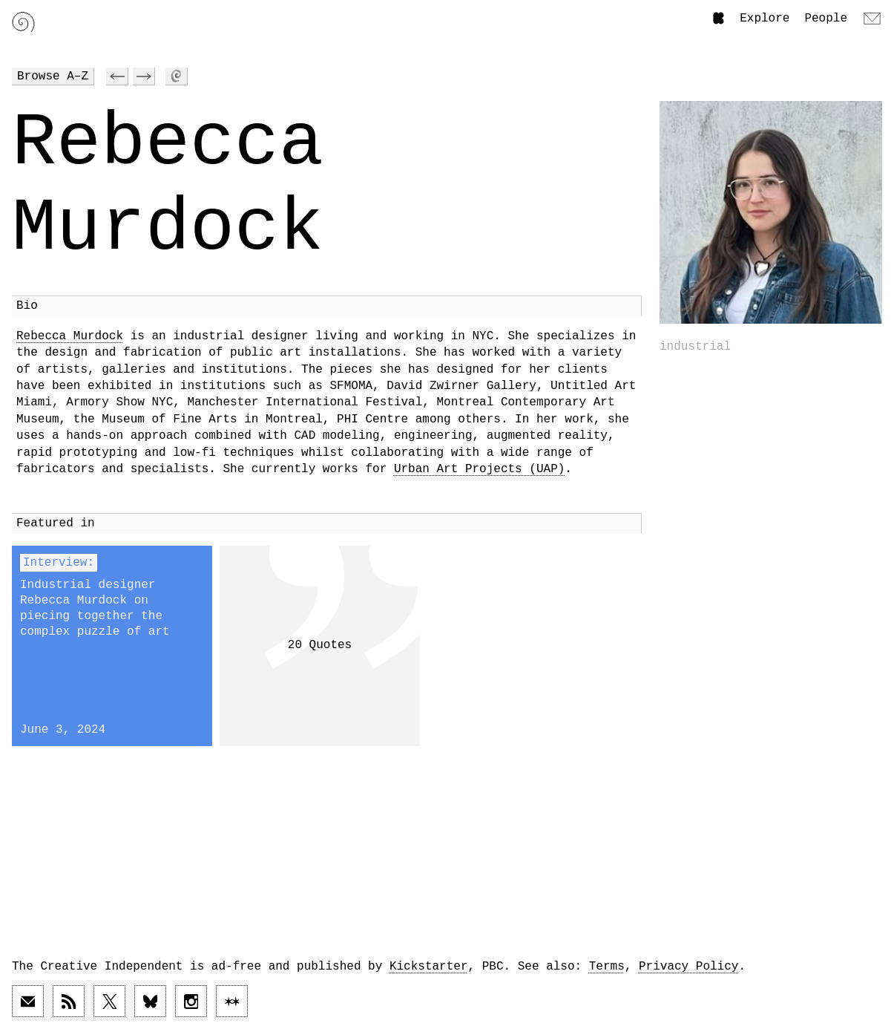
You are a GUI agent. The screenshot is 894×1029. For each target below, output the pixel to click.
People (825, 18)
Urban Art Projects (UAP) (479, 469)
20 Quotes (320, 645)
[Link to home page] (23, 22)
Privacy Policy (688, 966)
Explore (764, 18)
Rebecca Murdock (69, 336)
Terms (607, 966)
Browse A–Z (52, 76)
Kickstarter (429, 966)
